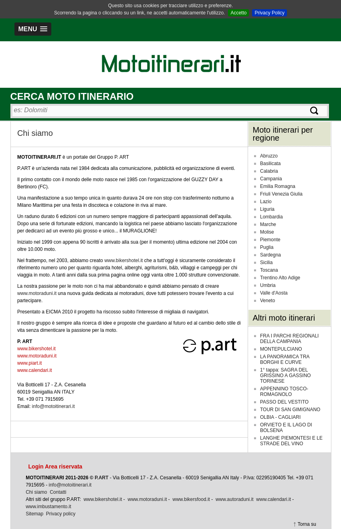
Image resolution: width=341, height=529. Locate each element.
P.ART (101, 478)
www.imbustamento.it (48, 506)
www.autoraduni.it (235, 499)
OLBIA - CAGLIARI (280, 417)
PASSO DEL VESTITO (284, 402)
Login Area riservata (55, 466)
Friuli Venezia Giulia (281, 194)
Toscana (269, 270)
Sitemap (34, 514)
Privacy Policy (269, 13)
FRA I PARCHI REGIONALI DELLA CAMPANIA (289, 338)
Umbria (268, 285)
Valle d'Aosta (274, 293)
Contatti (58, 492)
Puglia (266, 247)
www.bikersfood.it (191, 499)
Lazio (266, 201)
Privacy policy (60, 514)
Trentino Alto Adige (280, 278)
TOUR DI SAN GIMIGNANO (290, 409)
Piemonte (270, 239)
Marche (268, 224)
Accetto (238, 13)
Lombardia (271, 217)
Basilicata (270, 163)
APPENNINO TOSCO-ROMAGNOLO (284, 391)
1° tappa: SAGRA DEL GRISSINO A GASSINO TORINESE (285, 375)
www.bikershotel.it (123, 260)
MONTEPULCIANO (281, 349)
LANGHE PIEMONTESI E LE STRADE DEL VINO (291, 440)
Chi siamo (36, 492)
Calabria (269, 171)
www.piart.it (29, 363)
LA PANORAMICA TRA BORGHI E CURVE (284, 359)
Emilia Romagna (277, 186)
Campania (271, 179)
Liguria (267, 209)
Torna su (307, 524)
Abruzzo (269, 156)
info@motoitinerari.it (53, 406)
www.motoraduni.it (36, 293)
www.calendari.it (34, 370)
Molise (267, 232)
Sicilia (266, 262)
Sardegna (270, 255)
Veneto (267, 300)
